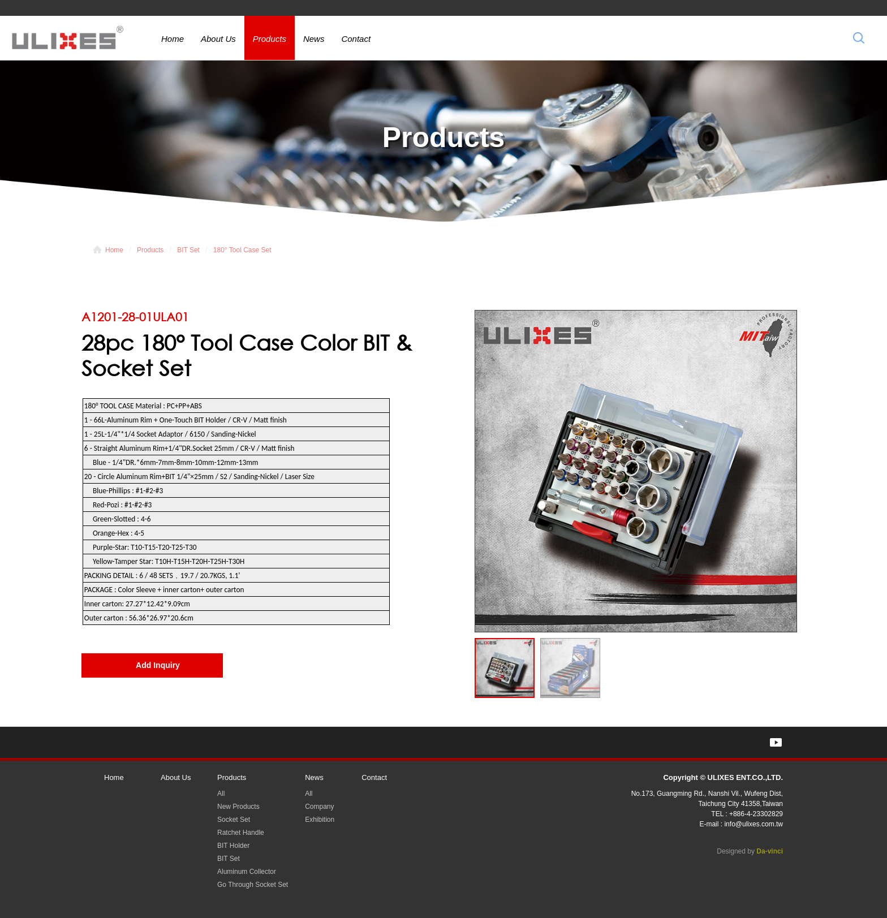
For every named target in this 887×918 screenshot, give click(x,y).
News (314, 39)
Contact (356, 39)
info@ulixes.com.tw (753, 824)
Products (269, 39)
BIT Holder (233, 846)
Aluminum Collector (246, 872)
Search (859, 37)
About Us (218, 39)
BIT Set (188, 250)
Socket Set (233, 820)
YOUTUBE (776, 742)
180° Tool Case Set (242, 250)
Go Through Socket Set (252, 885)
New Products (238, 807)
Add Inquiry (158, 665)
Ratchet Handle (240, 833)
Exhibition (319, 820)
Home (172, 39)
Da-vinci (769, 851)
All (221, 794)
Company (319, 807)
